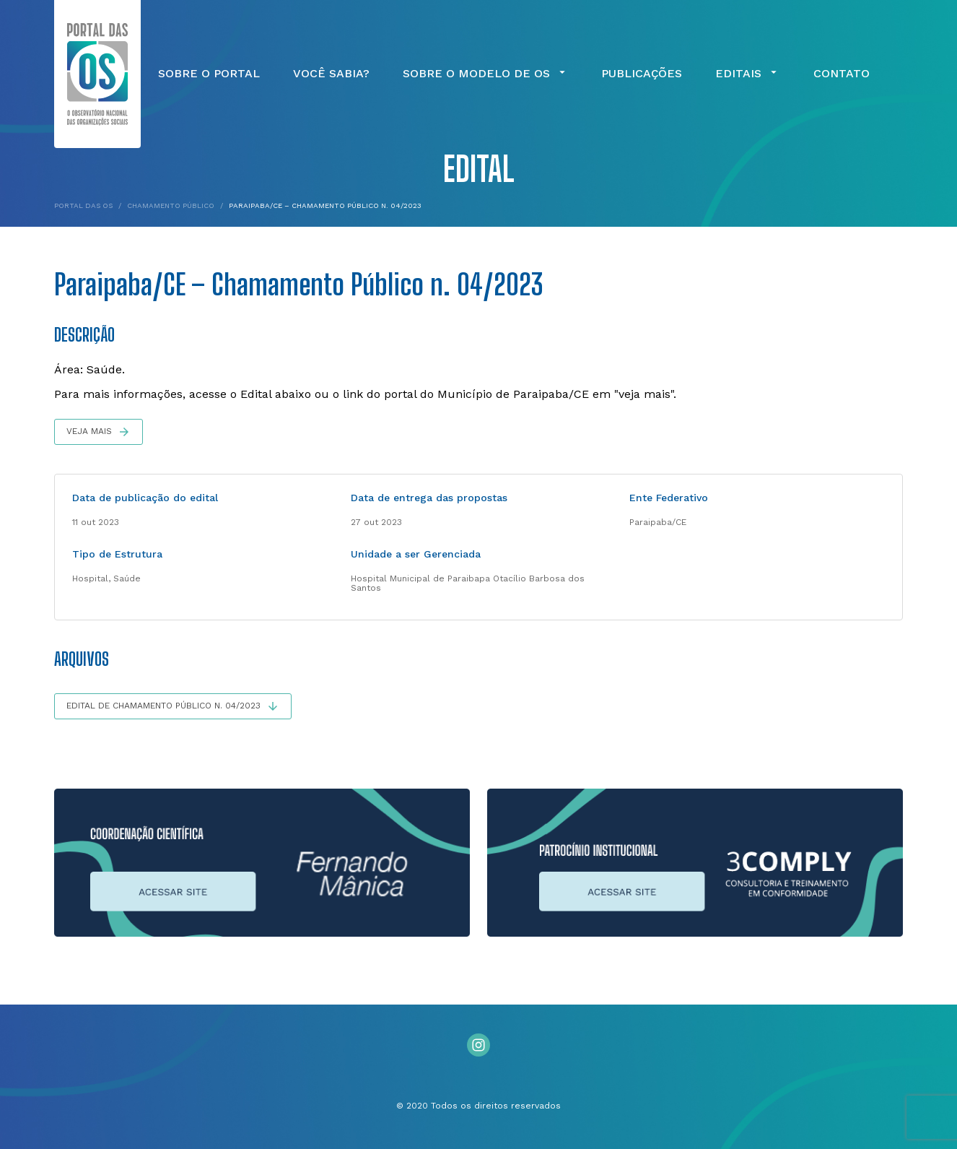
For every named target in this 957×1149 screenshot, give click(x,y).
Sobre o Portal (209, 73)
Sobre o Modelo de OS (486, 74)
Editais (747, 74)
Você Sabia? (331, 73)
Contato (841, 73)
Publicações (641, 73)
